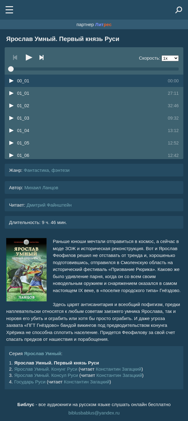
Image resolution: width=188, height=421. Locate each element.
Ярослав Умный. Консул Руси (46, 375)
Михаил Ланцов (41, 187)
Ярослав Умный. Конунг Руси (45, 369)
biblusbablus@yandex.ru (94, 412)
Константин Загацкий (118, 369)
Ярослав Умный (42, 353)
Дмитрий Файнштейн (48, 205)
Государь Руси (30, 381)
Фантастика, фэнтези (47, 170)
